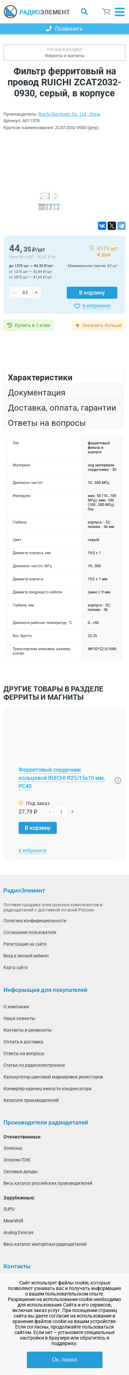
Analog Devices (18, 1232)
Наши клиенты (19, 1018)
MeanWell (13, 1220)
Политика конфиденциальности (34, 920)
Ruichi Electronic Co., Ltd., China (69, 114)
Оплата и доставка (23, 1041)
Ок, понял (64, 1360)
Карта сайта (15, 967)
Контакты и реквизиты (27, 1030)
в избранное (96, 305)
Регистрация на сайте (24, 944)
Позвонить (64, 28)
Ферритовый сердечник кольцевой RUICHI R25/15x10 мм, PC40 (62, 778)
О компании (16, 1006)
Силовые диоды (20, 1171)
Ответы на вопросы (23, 1053)
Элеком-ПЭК (16, 1159)
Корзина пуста (106, 11)
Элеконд (12, 1148)
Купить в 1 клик (33, 325)
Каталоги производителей (31, 1100)
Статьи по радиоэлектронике (34, 1065)
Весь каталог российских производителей (48, 1183)
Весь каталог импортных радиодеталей (45, 1244)
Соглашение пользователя (29, 932)
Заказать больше (102, 325)
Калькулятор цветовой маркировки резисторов (53, 1076)
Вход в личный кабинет (26, 955)
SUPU (8, 1209)
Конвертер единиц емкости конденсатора (47, 1088)
